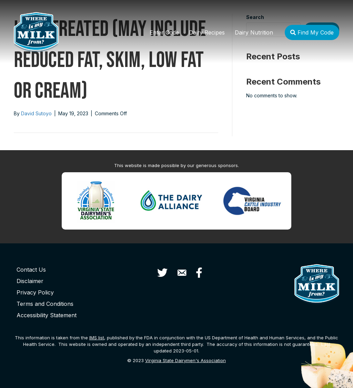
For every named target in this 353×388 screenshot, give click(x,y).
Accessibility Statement (47, 315)
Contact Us (31, 269)
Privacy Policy (35, 292)
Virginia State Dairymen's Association (185, 360)
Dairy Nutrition (254, 32)
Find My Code (312, 32)
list (96, 337)
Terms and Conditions (45, 303)
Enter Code (164, 32)
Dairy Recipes (207, 32)
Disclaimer (30, 281)
